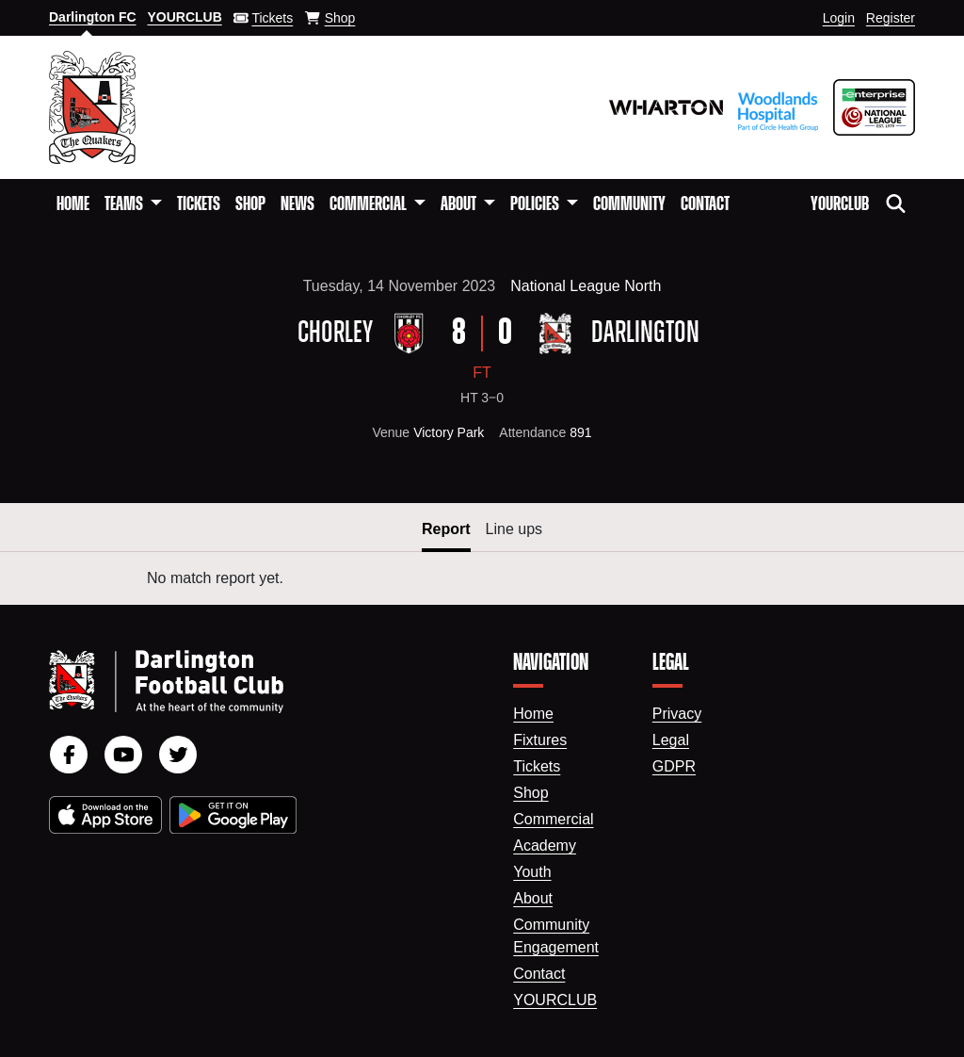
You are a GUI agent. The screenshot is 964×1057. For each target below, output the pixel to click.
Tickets (198, 204)
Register (890, 17)
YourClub (840, 204)
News (297, 204)
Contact (705, 204)
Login (839, 17)
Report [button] (446, 529)
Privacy (676, 714)
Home (72, 204)
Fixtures (540, 740)
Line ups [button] (514, 529)
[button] (133, 204)
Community (629, 204)
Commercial (553, 819)
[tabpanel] (482, 578)
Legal (670, 740)
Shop (250, 204)
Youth (532, 872)
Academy (544, 845)
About (533, 898)
